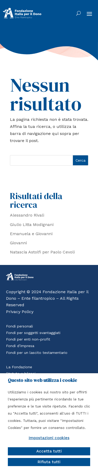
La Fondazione (19, 367)
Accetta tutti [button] (49, 451)
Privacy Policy (19, 311)
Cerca (80, 160)
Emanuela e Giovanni (31, 233)
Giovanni (18, 242)
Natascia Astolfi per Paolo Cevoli (42, 252)
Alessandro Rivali (27, 215)
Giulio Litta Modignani (32, 224)
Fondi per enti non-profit (28, 339)
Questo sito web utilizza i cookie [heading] (42, 380)
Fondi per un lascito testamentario (36, 352)
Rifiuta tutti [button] (49, 462)
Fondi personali (19, 326)
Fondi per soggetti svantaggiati (33, 333)
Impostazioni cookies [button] (49, 437)
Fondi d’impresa (20, 346)
